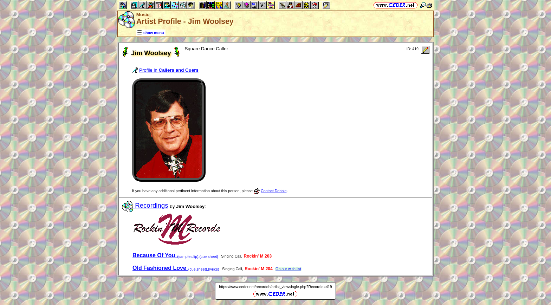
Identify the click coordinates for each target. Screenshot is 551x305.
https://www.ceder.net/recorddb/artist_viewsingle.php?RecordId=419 (275, 287)
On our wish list (288, 269)
